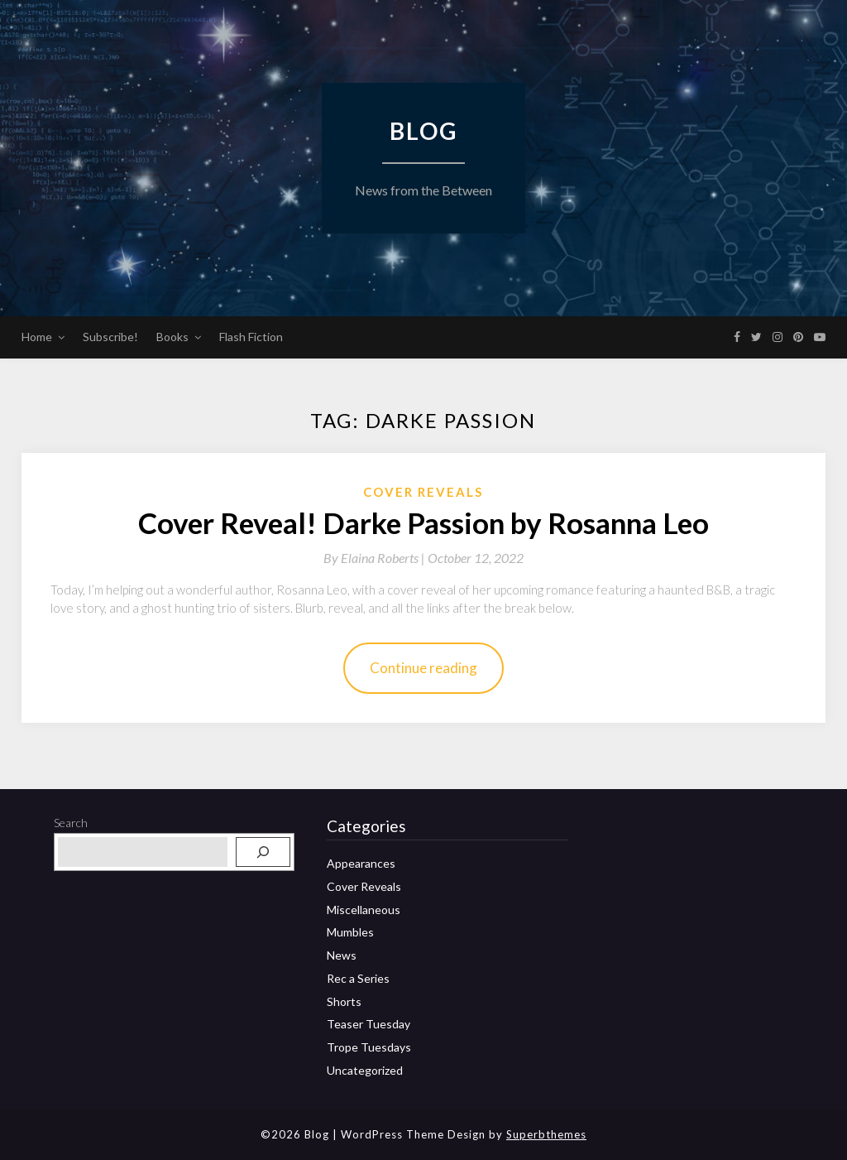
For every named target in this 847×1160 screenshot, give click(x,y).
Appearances (361, 863)
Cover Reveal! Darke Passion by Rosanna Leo (423, 522)
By (375, 558)
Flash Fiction (251, 337)
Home (37, 337)
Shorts (344, 1001)
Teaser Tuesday (368, 1024)
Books (172, 337)
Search (71, 823)
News (342, 955)
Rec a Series (358, 978)
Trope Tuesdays (369, 1047)
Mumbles (350, 932)
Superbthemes (546, 1134)
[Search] (263, 852)
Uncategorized (365, 1070)
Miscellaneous (363, 909)
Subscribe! (110, 337)
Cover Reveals (423, 491)
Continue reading (423, 667)
